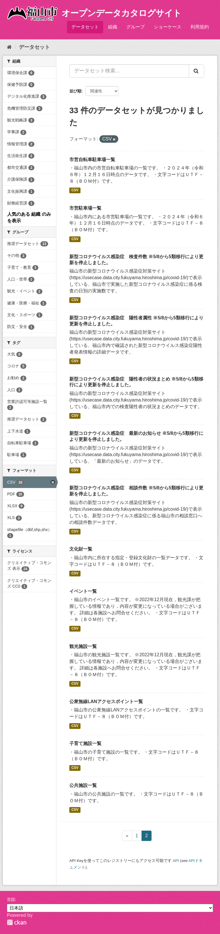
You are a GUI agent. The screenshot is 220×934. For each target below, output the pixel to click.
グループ (135, 26)
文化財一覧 (80, 549)
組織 (112, 26)
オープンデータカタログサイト (121, 13)
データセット (85, 26)
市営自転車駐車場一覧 (92, 159)
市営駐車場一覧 (85, 208)
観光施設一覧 (83, 646)
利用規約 (199, 26)
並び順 (75, 91)
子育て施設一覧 (85, 743)
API (176, 860)
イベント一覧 (83, 591)
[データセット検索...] (129, 71)
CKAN (16, 922)
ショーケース (167, 26)
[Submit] (196, 71)
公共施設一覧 (83, 785)
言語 (11, 899)
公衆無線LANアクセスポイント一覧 (106, 701)
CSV (74, 190)
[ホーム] (9, 47)
